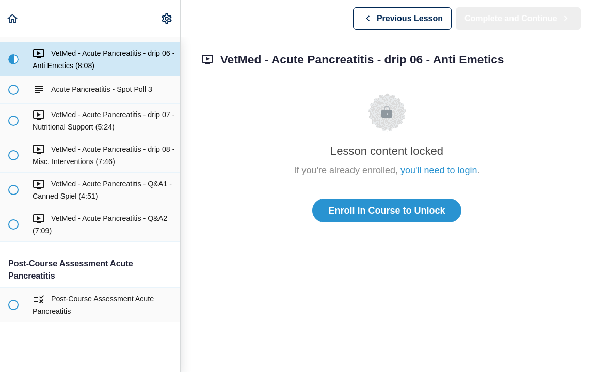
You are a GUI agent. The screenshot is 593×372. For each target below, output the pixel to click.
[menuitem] (167, 18)
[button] (13, 18)
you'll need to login (438, 170)
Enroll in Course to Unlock (386, 210)
